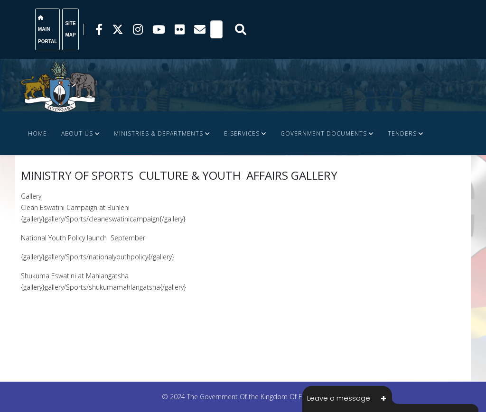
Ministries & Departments (158, 133)
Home (37, 133)
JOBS (35, 176)
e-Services (242, 133)
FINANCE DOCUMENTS (98, 176)
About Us (77, 133)
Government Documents (323, 133)
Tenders (402, 133)
